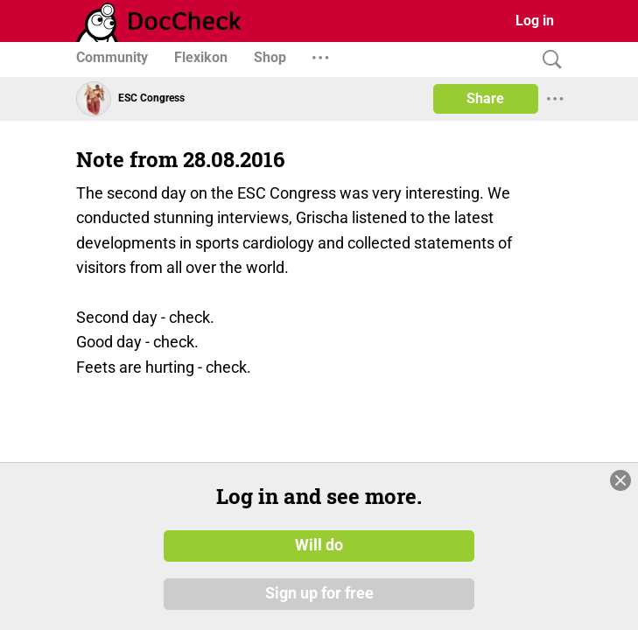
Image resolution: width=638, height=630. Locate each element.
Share (485, 98)
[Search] (548, 60)
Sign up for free (319, 594)
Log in (534, 20)
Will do (319, 545)
